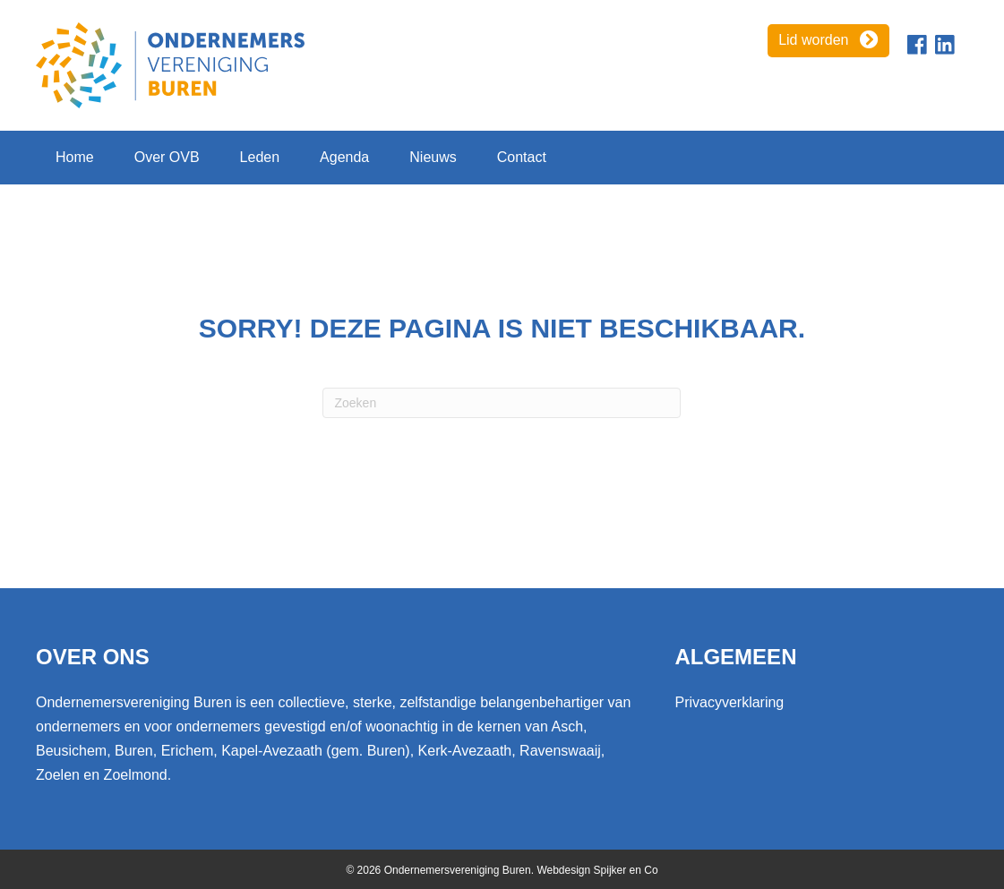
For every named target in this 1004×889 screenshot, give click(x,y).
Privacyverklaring (729, 702)
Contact (521, 157)
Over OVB (167, 157)
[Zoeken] (501, 403)
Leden (260, 157)
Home (75, 157)
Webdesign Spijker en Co (596, 870)
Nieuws (432, 157)
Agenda (344, 157)
